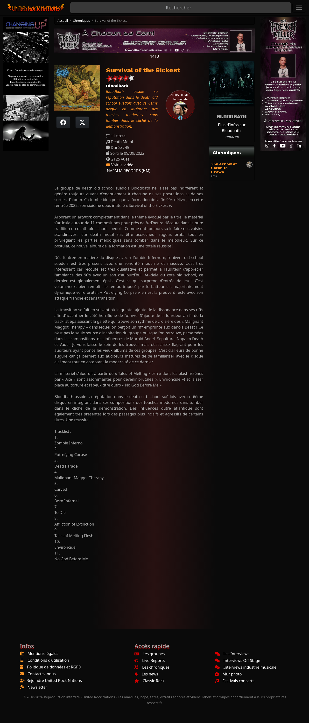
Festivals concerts (234, 680)
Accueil (62, 20)
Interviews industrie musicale (246, 667)
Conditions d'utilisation (48, 660)
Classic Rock (149, 680)
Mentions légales (43, 653)
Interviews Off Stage (237, 660)
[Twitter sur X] (82, 122)
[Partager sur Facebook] (63, 122)
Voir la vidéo (119, 165)
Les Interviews (232, 653)
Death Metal (232, 137)
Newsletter (37, 687)
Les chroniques (151, 667)
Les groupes (149, 653)
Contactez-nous (42, 673)
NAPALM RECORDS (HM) (128, 170)
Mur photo (228, 674)
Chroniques (81, 20)
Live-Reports (149, 660)
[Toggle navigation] (299, 8)
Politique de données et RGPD (54, 667)
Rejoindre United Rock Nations (54, 680)
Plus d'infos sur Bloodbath (232, 127)
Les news (146, 674)
